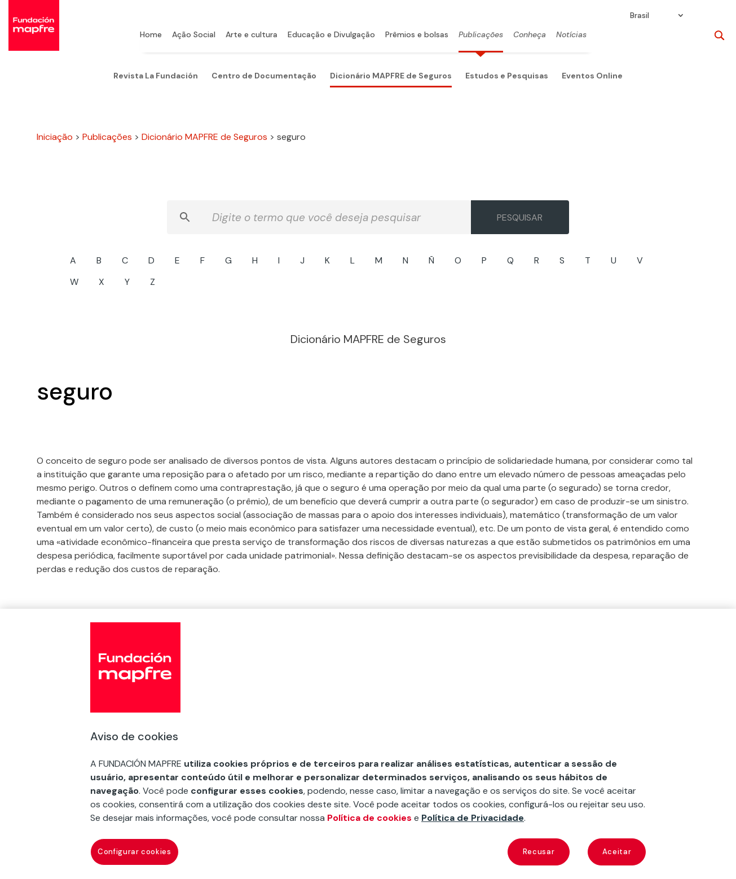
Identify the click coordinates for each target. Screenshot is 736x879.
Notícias (571, 34)
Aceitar (617, 851)
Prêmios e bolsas (416, 34)
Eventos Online (592, 76)
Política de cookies (369, 818)
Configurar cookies (134, 851)
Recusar (539, 851)
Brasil (639, 15)
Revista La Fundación (155, 76)
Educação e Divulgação (331, 34)
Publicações (481, 34)
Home (151, 34)
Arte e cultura (251, 34)
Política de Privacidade (472, 818)
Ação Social (193, 34)
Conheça (529, 34)
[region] (368, 744)
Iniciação (55, 137)
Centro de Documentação (263, 76)
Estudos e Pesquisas (506, 76)
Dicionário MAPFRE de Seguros (391, 76)
